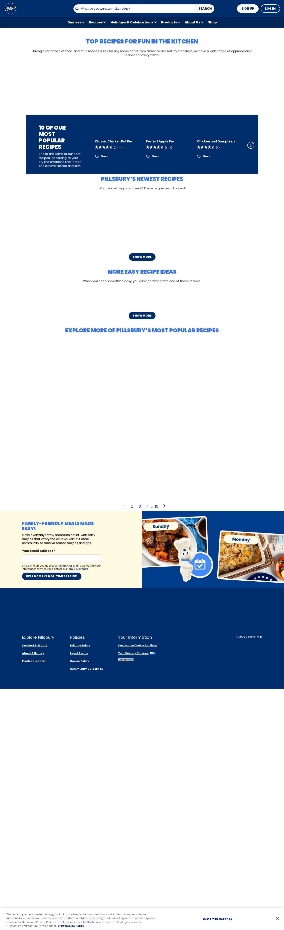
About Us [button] (192, 22)
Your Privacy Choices (137, 894)
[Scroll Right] (250, 226)
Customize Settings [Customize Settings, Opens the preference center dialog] (217, 919)
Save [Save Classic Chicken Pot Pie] (104, 249)
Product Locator (34, 902)
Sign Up (247, 8)
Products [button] (169, 22)
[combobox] (134, 8)
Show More (142, 394)
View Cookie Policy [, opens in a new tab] (71, 926)
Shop (212, 22)
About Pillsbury (33, 894)
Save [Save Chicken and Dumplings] (206, 249)
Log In (270, 8)
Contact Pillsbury (34, 887)
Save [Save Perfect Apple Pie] (155, 249)
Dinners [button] (74, 22)
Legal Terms (79, 894)
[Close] (277, 918)
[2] (164, 824)
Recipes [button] (96, 22)
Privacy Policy (80, 887)
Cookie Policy (79, 902)
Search (205, 8)
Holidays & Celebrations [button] (132, 22)
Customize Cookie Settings (137, 887)
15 (156, 824)
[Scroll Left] (89, 226)
